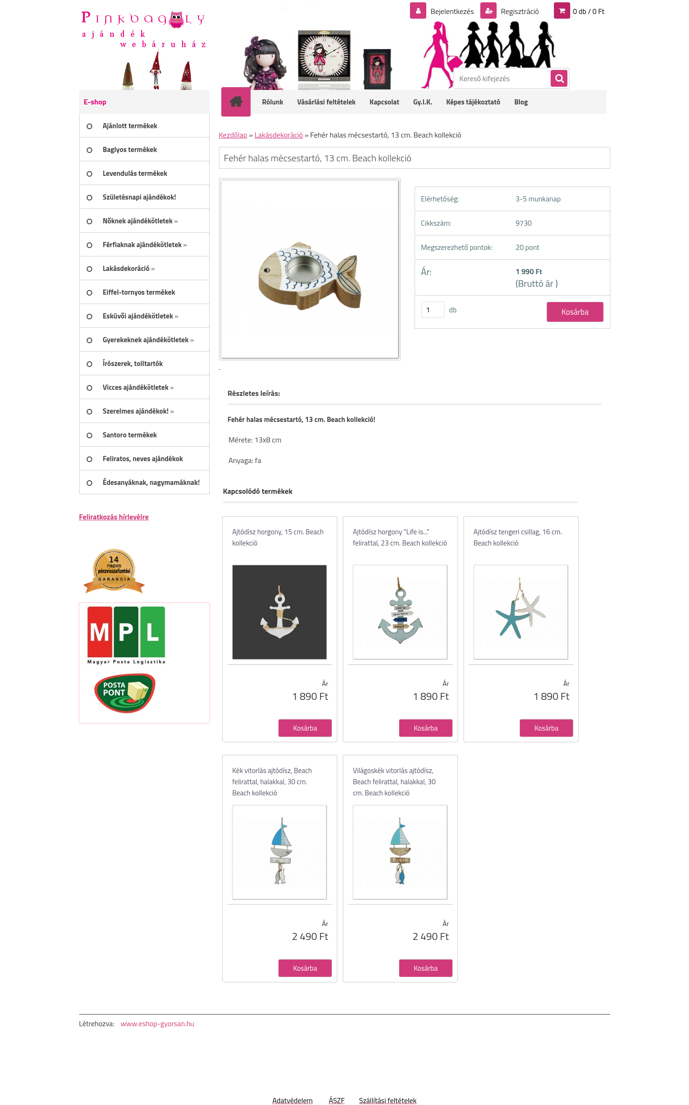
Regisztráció (519, 11)
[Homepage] (242, 101)
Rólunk (273, 102)
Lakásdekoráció (278, 134)
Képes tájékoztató (473, 102)
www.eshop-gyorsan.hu (157, 1023)
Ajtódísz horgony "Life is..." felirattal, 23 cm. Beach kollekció (400, 537)
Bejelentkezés (452, 11)
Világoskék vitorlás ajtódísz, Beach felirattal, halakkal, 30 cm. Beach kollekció (394, 781)
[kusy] (432, 310)
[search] (558, 79)
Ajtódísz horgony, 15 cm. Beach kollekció (278, 537)
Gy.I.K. (422, 102)
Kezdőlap (233, 134)
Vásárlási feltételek (326, 102)
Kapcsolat (384, 102)
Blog (521, 102)
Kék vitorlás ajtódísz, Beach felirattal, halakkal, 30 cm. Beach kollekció (272, 781)
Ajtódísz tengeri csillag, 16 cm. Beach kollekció (518, 537)
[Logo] (143, 28)
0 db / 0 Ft (589, 11)
